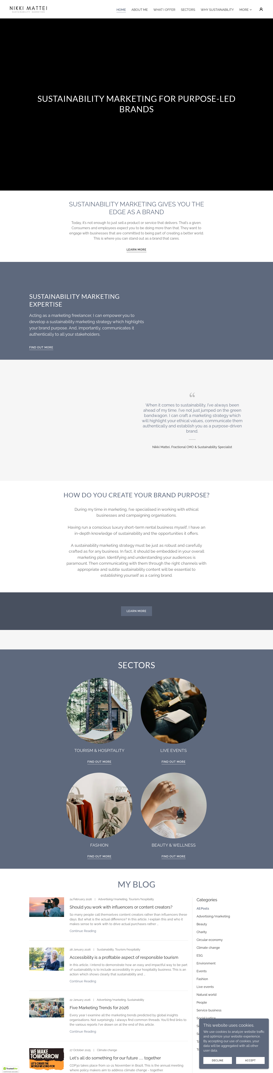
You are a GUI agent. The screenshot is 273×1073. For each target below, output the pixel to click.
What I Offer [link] (164, 9)
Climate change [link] (208, 947)
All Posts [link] (203, 908)
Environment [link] (206, 963)
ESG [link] (200, 955)
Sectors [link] (188, 9)
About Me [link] (139, 9)
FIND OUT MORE (41, 347)
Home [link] (121, 9)
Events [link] (202, 971)
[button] (245, 10)
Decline (217, 1060)
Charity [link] (202, 932)
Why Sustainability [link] (217, 9)
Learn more (136, 249)
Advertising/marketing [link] (213, 916)
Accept (250, 1060)
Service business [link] (209, 1010)
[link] (28, 9)
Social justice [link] (206, 1018)
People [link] (202, 1002)
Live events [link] (205, 987)
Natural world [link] (206, 994)
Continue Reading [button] (83, 931)
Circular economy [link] (210, 940)
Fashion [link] (202, 979)
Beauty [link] (202, 924)
